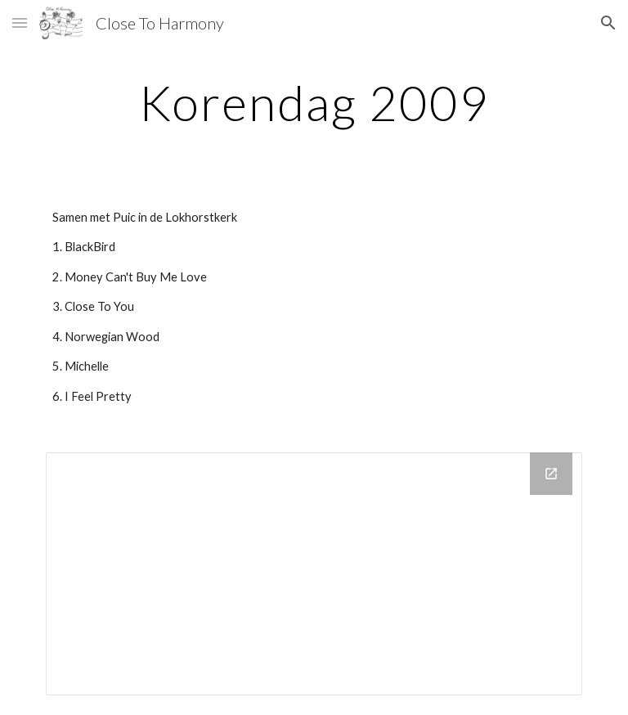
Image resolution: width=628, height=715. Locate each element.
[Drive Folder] (313, 573)
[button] (19, 22)
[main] (313, 102)
